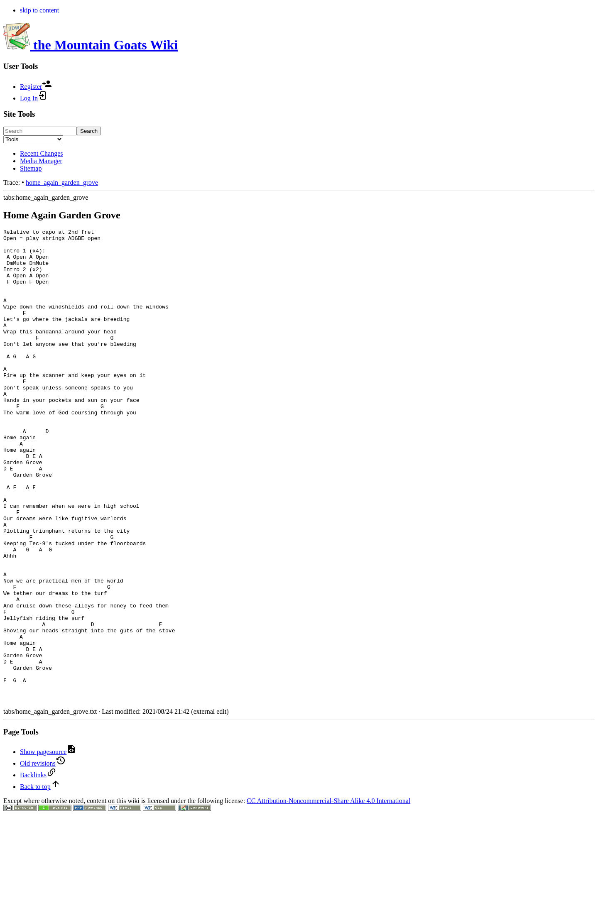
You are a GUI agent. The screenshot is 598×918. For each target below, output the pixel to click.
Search (89, 131)
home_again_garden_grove (62, 182)
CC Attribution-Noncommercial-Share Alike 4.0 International (328, 895)
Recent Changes (41, 153)
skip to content (39, 10)
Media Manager (41, 160)
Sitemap (31, 168)
